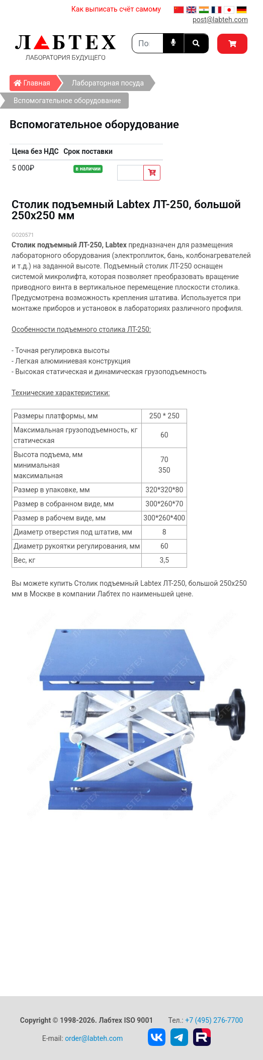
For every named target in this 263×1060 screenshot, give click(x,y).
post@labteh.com (220, 20)
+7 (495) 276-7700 (214, 1020)
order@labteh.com (94, 1038)
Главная (35, 81)
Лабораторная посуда (108, 83)
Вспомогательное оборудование (67, 101)
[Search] (147, 43)
